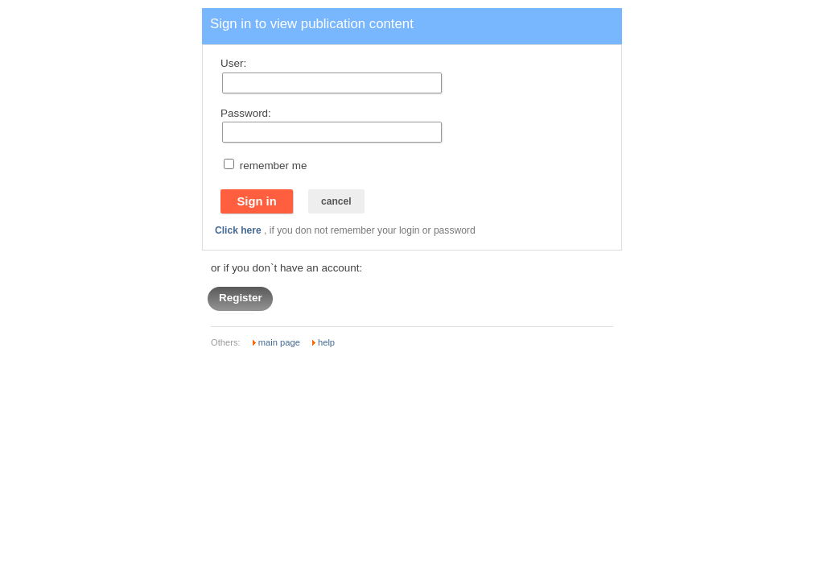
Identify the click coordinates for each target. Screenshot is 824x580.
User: (233, 63)
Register (240, 298)
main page (279, 342)
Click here (238, 230)
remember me (273, 166)
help (326, 342)
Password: (245, 113)
